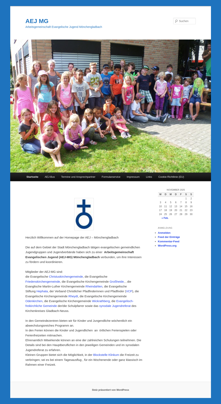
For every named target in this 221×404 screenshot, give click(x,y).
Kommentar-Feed (168, 241)
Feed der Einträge (169, 237)
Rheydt (73, 296)
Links (149, 176)
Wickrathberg (101, 301)
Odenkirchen (34, 301)
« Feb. (165, 218)
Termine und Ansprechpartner (78, 176)
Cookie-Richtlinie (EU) (171, 176)
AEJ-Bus (50, 176)
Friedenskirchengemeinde (42, 281)
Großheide (117, 281)
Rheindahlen (94, 286)
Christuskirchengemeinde (65, 276)
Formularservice (111, 176)
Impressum (133, 176)
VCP (129, 291)
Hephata (42, 291)
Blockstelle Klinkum (106, 354)
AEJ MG (37, 21)
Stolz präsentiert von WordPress (110, 390)
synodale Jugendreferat (115, 306)
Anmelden (164, 232)
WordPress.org (167, 245)
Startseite (32, 176)
